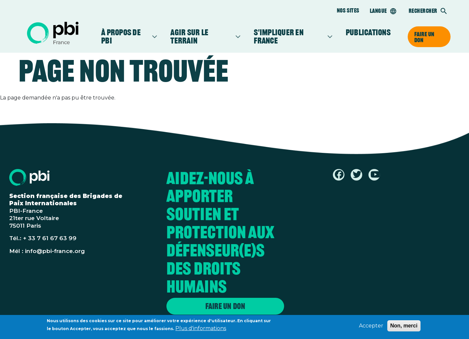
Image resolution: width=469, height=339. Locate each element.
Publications (368, 32)
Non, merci (404, 326)
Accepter (371, 327)
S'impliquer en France (290, 36)
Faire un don (424, 37)
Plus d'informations (200, 329)
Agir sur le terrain (202, 36)
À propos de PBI (126, 36)
